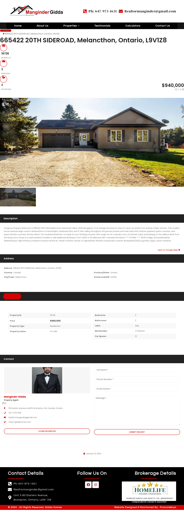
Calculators (132, 25)
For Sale (53, 330)
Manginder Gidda (15, 395)
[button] (71, 25)
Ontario (113, 271)
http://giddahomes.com (20, 421)
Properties (71, 25)
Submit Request (137, 431)
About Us (42, 25)
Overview (12, 295)
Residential (55, 325)
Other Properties (47, 430)
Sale (137, 325)
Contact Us (162, 25)
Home (18, 25)
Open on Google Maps (169, 249)
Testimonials (102, 25)
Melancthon (20, 276)
